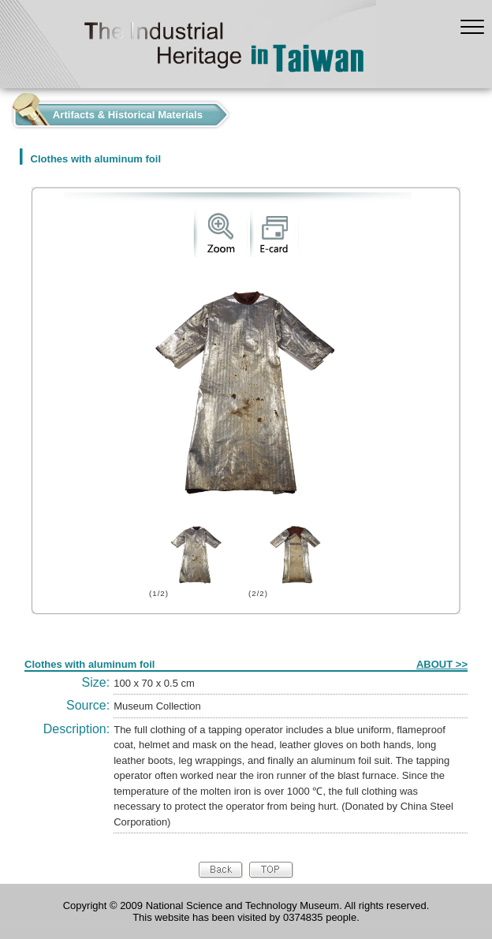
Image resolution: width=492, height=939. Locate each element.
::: (4, 111)
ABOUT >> (442, 664)
